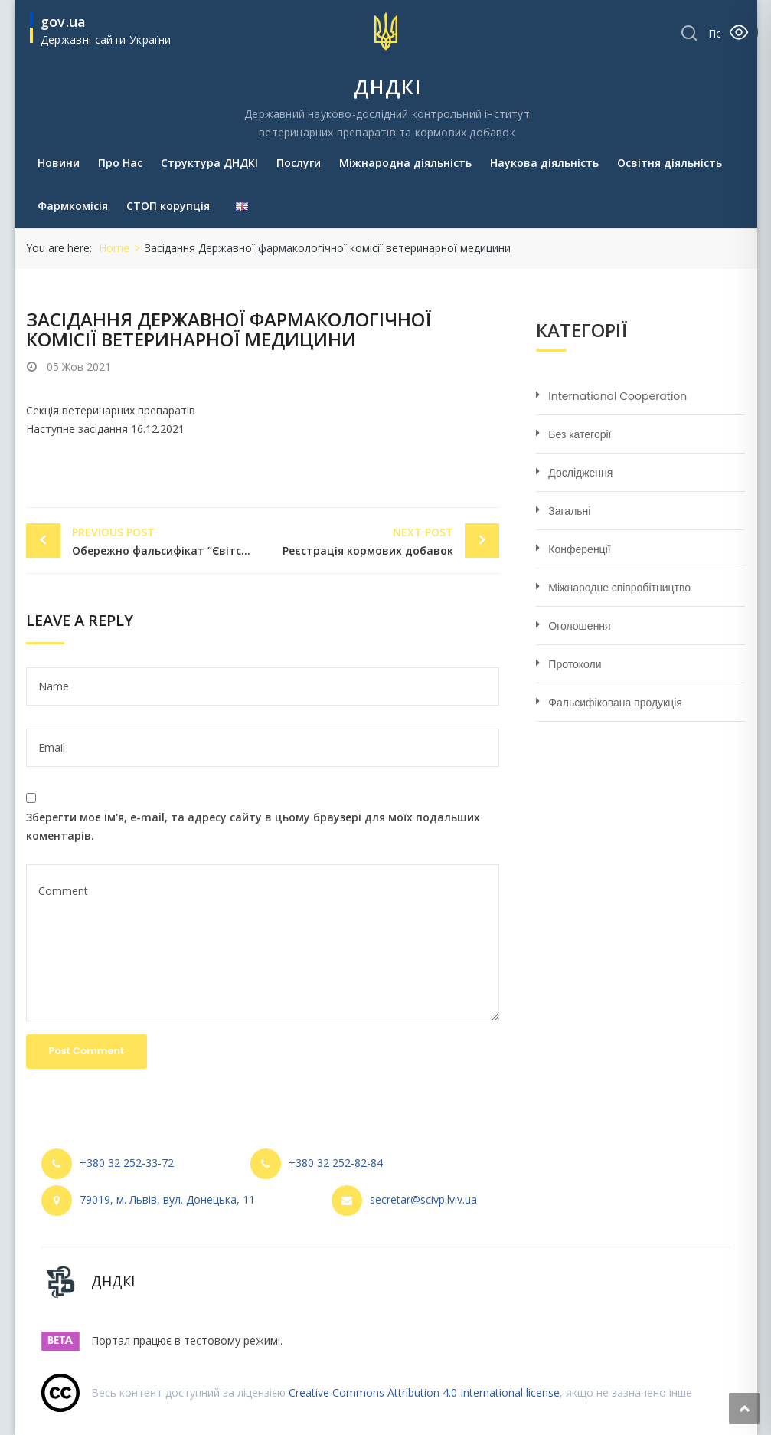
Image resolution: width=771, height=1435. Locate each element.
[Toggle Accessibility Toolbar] (739, 32)
